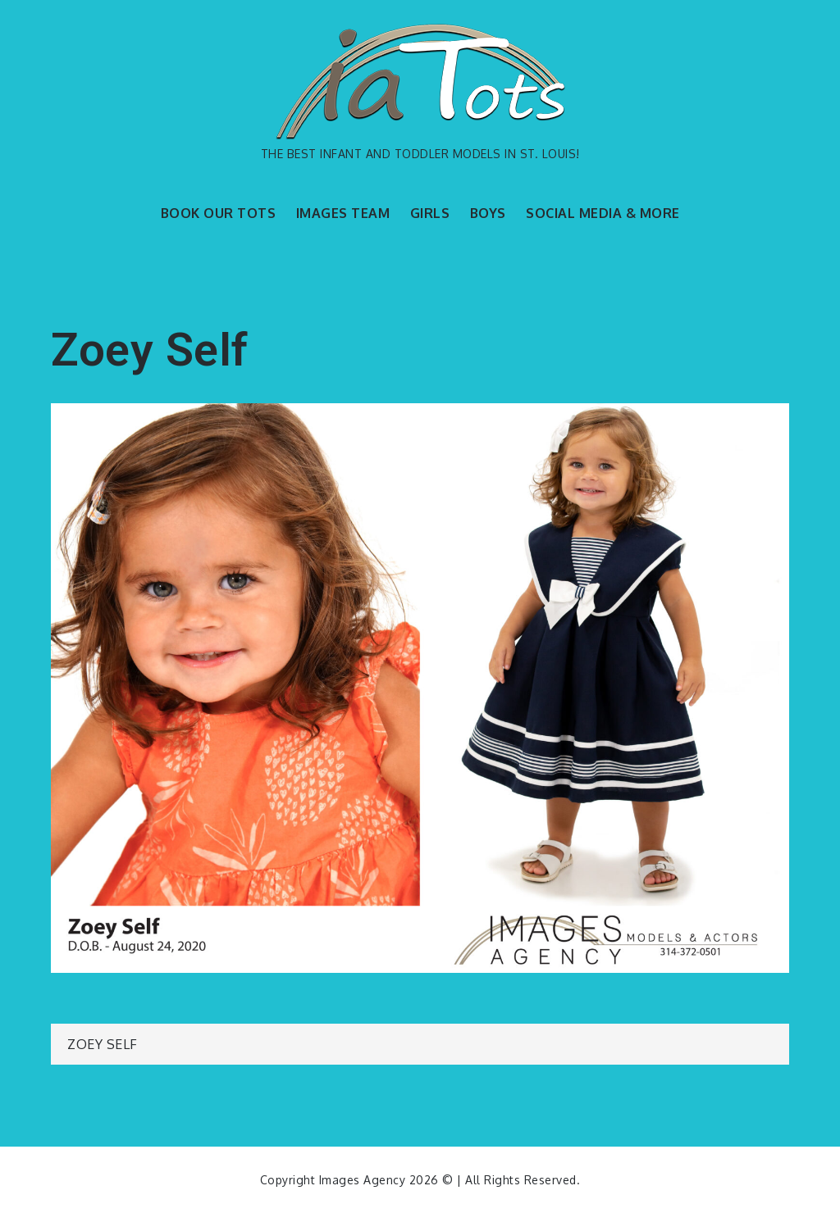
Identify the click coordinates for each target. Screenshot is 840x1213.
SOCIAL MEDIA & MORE (603, 213)
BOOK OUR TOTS (218, 213)
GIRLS (430, 213)
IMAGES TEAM (343, 213)
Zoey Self (102, 1044)
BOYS (488, 213)
